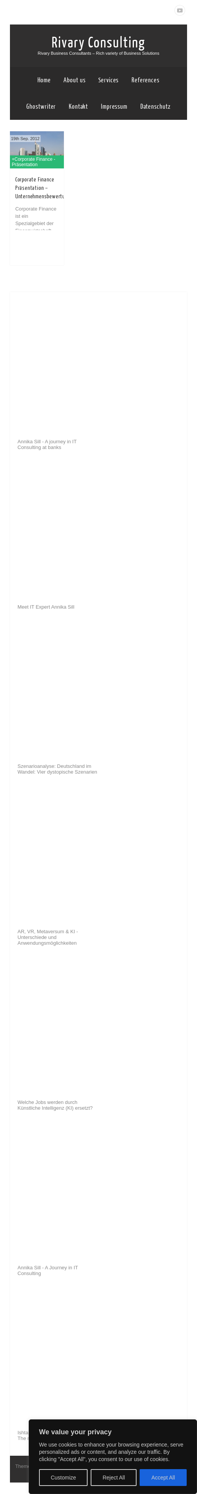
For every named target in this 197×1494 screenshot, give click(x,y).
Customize (63, 1477)
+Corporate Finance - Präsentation (33, 162)
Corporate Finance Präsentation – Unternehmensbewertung (42, 188)
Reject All (114, 1477)
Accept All (163, 1477)
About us (74, 80)
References (146, 80)
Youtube (179, 10)
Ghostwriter (41, 106)
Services (108, 80)
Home (44, 80)
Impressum (114, 106)
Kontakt (78, 106)
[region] (113, 1456)
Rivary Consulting (98, 43)
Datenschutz (155, 106)
